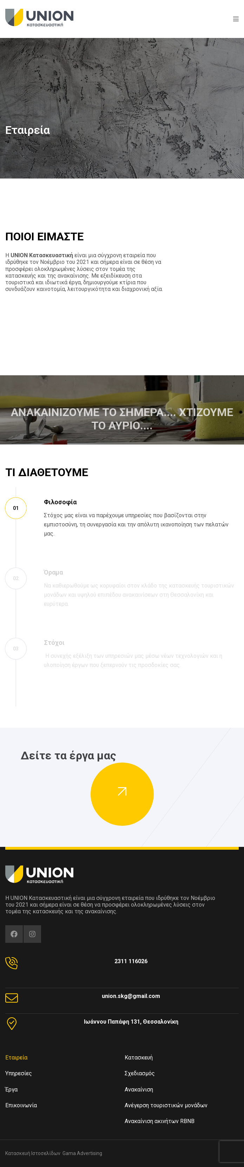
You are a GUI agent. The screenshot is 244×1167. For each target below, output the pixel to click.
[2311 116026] (11, 963)
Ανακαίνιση (139, 1089)
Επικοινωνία (21, 1105)
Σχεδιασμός (140, 1073)
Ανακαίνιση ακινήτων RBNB (159, 1121)
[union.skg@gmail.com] (11, 998)
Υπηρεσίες (20, 1073)
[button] (122, 794)
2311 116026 (130, 961)
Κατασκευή (139, 1057)
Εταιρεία (16, 1057)
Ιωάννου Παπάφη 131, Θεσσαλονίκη (131, 1021)
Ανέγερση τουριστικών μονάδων (166, 1105)
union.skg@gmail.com (131, 996)
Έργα (11, 1089)
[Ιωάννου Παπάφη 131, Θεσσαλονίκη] (11, 1023)
